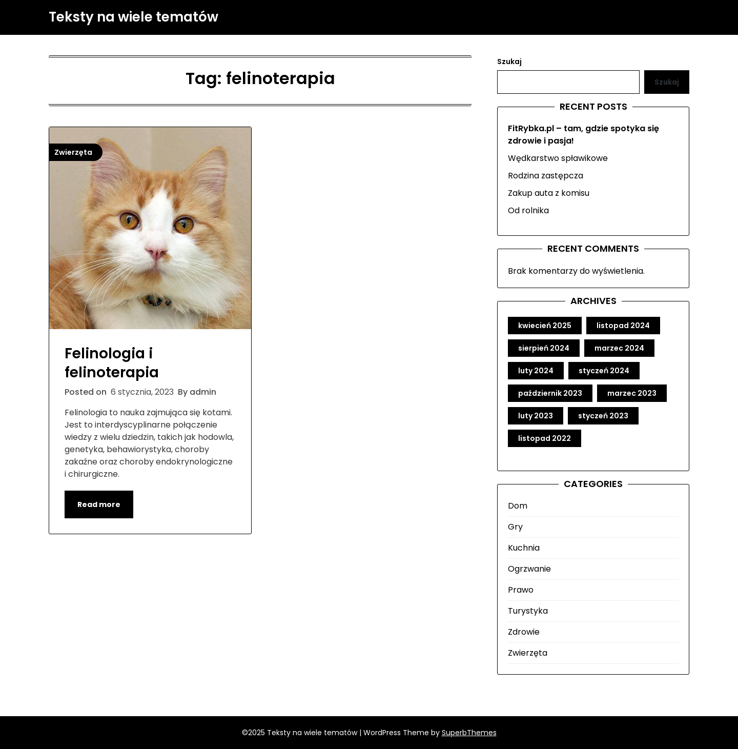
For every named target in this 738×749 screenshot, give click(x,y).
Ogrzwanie (529, 569)
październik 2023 (550, 393)
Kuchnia (524, 548)
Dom (517, 506)
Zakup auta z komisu (548, 193)
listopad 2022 (544, 438)
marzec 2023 (632, 393)
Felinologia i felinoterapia (112, 362)
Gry (515, 527)
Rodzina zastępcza (545, 175)
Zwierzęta (527, 653)
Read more (98, 504)
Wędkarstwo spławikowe (558, 158)
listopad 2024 (623, 325)
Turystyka (528, 611)
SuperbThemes (469, 732)
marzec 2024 (619, 348)
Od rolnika (528, 210)
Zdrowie (524, 632)
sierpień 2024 (543, 348)
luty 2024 (536, 371)
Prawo (521, 590)
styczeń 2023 (603, 416)
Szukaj (509, 61)
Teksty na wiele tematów (133, 17)
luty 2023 (535, 416)
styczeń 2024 (604, 371)
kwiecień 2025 (544, 325)
